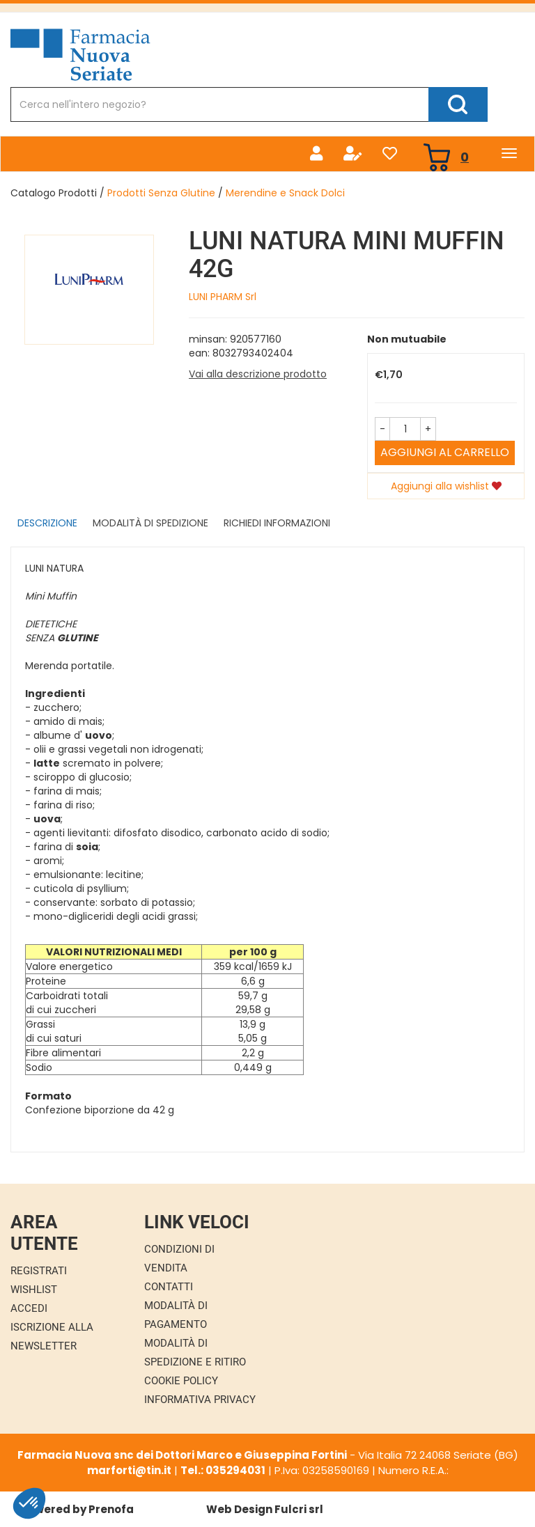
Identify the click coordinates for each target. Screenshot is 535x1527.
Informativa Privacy (200, 1399)
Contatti (168, 1287)
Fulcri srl (298, 1509)
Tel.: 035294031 (222, 1470)
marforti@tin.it (129, 1470)
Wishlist (33, 1289)
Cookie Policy (181, 1381)
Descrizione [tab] (47, 523)
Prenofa (111, 1509)
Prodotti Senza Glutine (161, 193)
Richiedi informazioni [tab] (277, 523)
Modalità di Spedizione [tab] (150, 523)
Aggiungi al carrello (444, 452)
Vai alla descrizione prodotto (258, 374)
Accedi (28, 1308)
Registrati (38, 1270)
